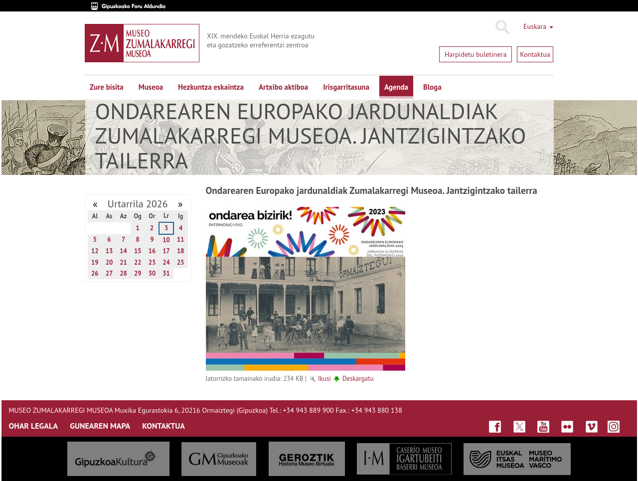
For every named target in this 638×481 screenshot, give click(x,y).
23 (152, 262)
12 (95, 251)
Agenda (396, 87)
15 (138, 251)
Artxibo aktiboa (283, 87)
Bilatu (502, 27)
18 (180, 251)
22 (138, 262)
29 (138, 273)
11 (180, 239)
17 (166, 251)
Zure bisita (107, 87)
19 (95, 262)
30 (152, 273)
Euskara (538, 26)
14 (123, 251)
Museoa (151, 87)
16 (152, 251)
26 (95, 273)
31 (166, 273)
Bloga (432, 87)
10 (166, 240)
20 (109, 262)
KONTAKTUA (163, 426)
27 (109, 273)
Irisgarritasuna (346, 87)
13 (109, 251)
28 (123, 273)
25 (180, 262)
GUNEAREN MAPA (100, 426)
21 (123, 262)
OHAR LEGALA (33, 426)
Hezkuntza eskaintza (211, 87)
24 (166, 262)
